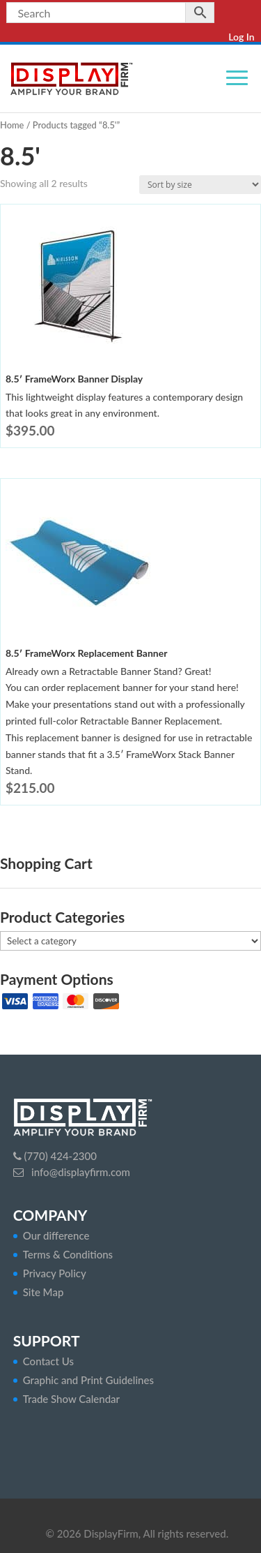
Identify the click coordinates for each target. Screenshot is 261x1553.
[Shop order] (200, 184)
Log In (241, 37)
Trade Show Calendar (71, 1398)
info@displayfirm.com (79, 1172)
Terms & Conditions (68, 1254)
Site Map (43, 1292)
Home (12, 125)
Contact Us (48, 1361)
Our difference (56, 1235)
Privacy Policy (54, 1273)
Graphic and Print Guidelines (88, 1380)
